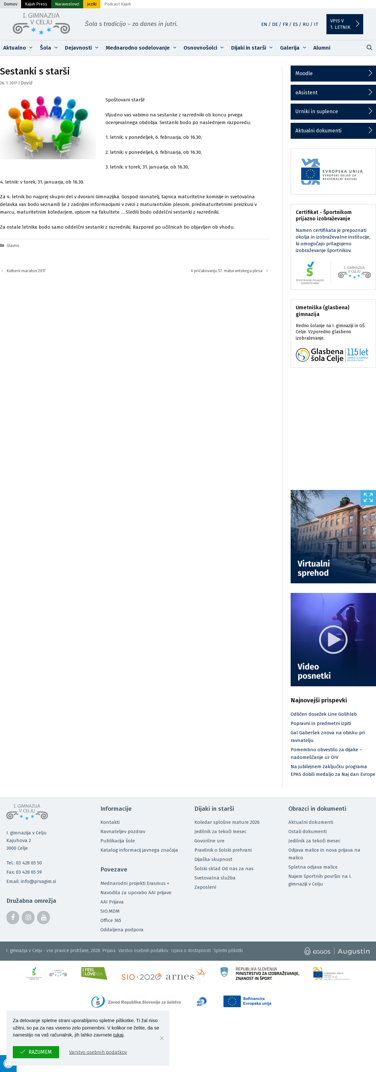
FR (285, 24)
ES (295, 24)
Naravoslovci (67, 4)
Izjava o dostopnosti (191, 950)
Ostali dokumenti (307, 831)
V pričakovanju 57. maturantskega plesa (226, 270)
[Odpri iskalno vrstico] (369, 48)
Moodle (304, 73)
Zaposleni (205, 887)
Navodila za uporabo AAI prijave (135, 892)
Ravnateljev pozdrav (122, 831)
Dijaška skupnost (213, 859)
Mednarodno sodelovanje (143, 48)
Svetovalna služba (215, 878)
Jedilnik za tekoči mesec (220, 831)
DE (275, 24)
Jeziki (92, 4)
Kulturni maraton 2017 (26, 270)
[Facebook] (12, 917)
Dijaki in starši (254, 48)
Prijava (109, 950)
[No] (161, 1038)
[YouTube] (43, 917)
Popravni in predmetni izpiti (321, 723)
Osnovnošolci (206, 48)
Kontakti (110, 822)
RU (306, 24)
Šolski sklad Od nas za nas (224, 868)
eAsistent (306, 93)
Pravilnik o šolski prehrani (223, 850)
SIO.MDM (110, 911)
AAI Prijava (112, 902)
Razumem (40, 1052)
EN (264, 24)
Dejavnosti (84, 48)
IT (316, 24)
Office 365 (110, 920)
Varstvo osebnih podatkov (143, 950)
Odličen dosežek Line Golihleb (324, 714)
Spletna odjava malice (313, 867)
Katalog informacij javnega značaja (139, 850)
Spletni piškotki (228, 950)
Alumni (321, 47)
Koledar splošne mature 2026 (227, 822)
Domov (10, 4)
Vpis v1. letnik (340, 24)
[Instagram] (28, 917)
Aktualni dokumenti (318, 131)
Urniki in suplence (316, 111)
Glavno (13, 245)
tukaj (118, 1034)
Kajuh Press (36, 4)
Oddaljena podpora (122, 930)
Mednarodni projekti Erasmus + (134, 883)
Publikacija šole (117, 841)
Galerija (295, 48)
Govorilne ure (209, 841)
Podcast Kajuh (117, 4)
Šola (51, 48)
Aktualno (20, 48)
